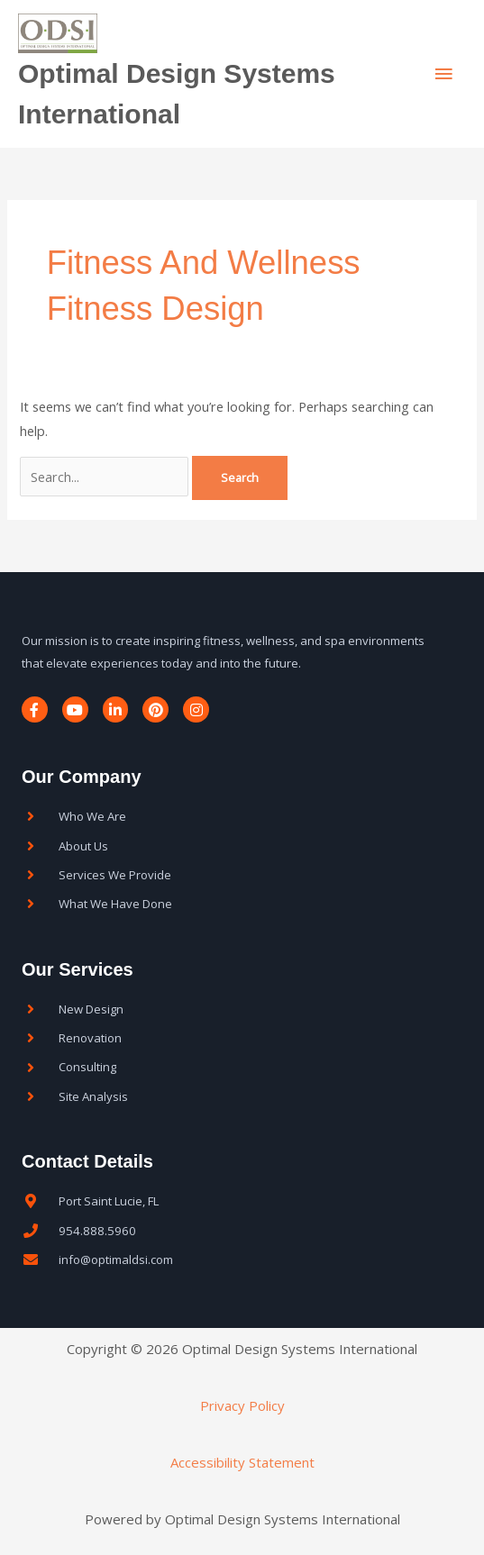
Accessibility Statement (242, 1462)
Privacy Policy (242, 1405)
